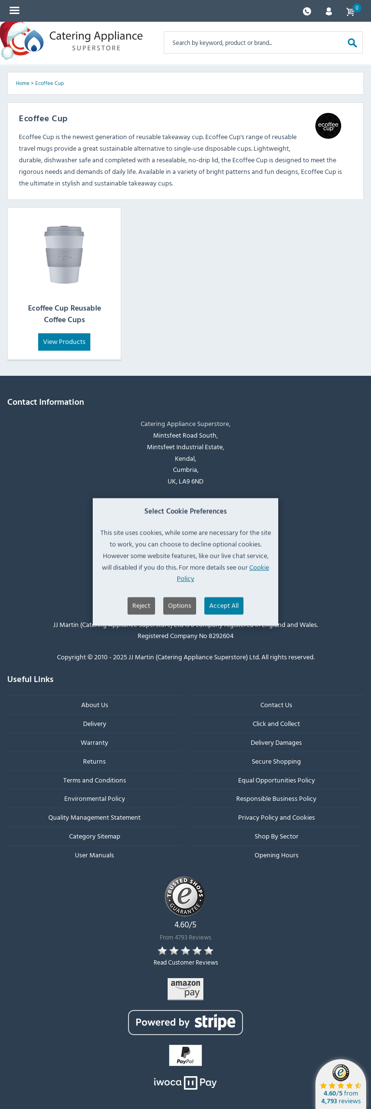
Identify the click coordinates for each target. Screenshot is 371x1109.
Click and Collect (276, 723)
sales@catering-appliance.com (191, 532)
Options (179, 642)
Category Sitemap (94, 836)
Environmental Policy (94, 798)
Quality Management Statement (94, 817)
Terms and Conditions (94, 779)
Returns (94, 760)
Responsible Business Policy (276, 798)
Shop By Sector (277, 836)
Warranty (94, 742)
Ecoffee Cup (49, 83)
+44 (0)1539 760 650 (190, 508)
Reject (141, 642)
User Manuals (94, 854)
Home (22, 83)
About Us (94, 704)
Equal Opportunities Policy (276, 779)
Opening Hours (277, 854)
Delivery (94, 723)
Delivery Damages (276, 742)
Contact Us (276, 704)
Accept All (224, 642)
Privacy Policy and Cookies (276, 817)
